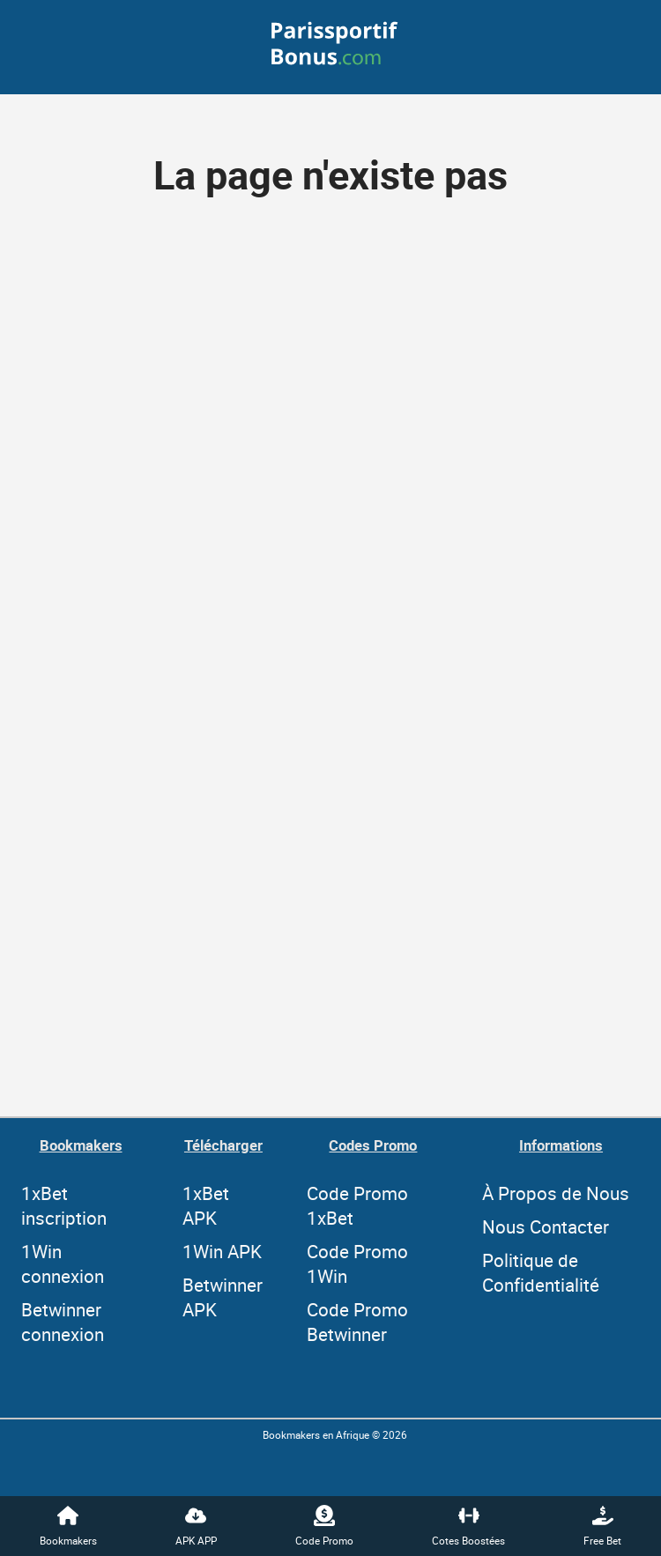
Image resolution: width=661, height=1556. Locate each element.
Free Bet (602, 1526)
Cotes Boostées (468, 1526)
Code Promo (324, 1526)
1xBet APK (205, 1205)
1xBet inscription (64, 1205)
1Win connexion (62, 1263)
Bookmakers (68, 1526)
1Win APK (222, 1251)
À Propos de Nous (555, 1193)
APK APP (196, 1526)
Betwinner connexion (62, 1321)
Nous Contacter (545, 1226)
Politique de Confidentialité (540, 1272)
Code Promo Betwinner (357, 1321)
